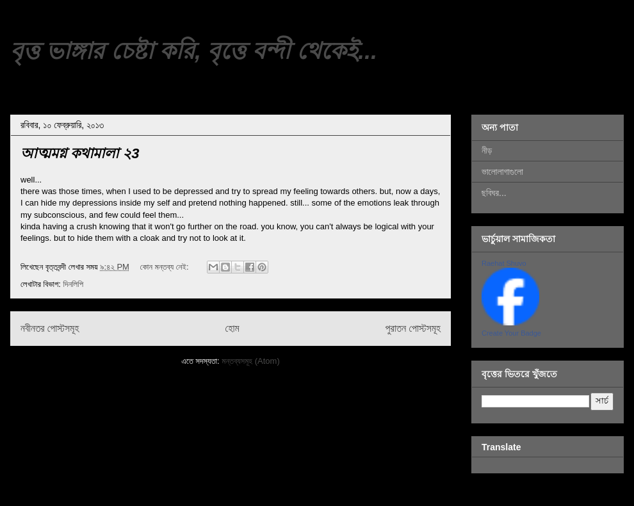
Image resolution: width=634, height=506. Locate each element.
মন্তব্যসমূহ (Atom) (250, 361)
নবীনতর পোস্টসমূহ (49, 328)
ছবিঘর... (494, 193)
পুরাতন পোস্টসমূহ (413, 328)
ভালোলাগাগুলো (502, 172)
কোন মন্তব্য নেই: (165, 267)
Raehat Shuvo (504, 263)
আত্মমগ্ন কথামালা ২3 (79, 153)
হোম (232, 328)
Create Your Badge (511, 333)
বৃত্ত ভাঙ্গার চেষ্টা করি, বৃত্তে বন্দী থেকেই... (193, 51)
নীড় (487, 150)
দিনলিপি (73, 284)
